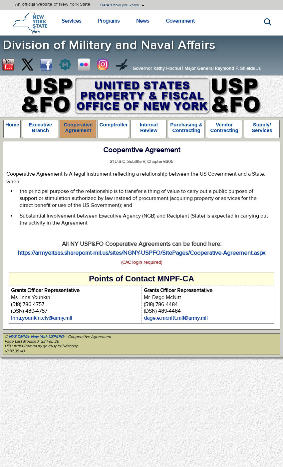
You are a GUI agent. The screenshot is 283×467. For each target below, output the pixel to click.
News (142, 21)
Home (12, 124)
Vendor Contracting (224, 127)
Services (71, 21)
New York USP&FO (47, 336)
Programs (109, 21)
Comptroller (114, 124)
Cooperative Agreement (78, 127)
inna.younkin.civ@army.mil (41, 318)
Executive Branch (40, 127)
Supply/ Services (262, 127)
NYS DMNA (19, 336)
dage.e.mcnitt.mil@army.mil (176, 318)
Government (180, 21)
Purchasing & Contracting (186, 127)
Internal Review (149, 127)
